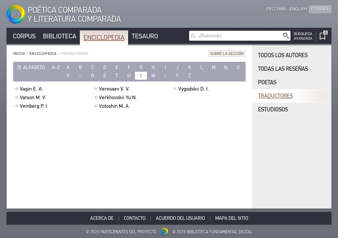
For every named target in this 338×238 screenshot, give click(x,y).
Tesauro (145, 36)
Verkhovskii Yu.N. (118, 97)
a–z (56, 67)
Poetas (267, 82)
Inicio (19, 54)
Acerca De (102, 218)
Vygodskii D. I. (193, 89)
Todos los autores (283, 55)
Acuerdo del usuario (180, 218)
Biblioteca (59, 36)
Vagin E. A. (31, 89)
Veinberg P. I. (34, 106)
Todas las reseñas (283, 68)
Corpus (24, 36)
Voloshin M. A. (114, 106)
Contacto (135, 218)
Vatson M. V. (33, 97)
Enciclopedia (104, 37)
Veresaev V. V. (114, 89)
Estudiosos (273, 109)
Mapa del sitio (231, 218)
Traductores (275, 96)
